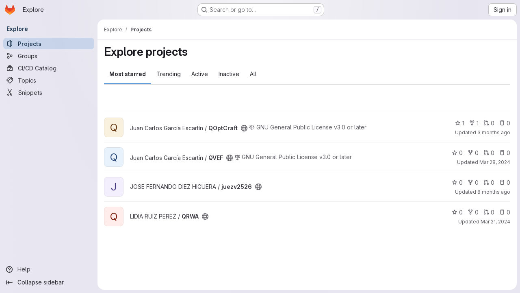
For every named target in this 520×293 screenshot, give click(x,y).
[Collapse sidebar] (48, 282)
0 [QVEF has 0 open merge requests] (488, 152)
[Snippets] (48, 92)
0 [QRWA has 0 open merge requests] (488, 212)
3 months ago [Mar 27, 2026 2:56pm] (493, 132)
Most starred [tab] (127, 73)
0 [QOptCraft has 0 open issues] (504, 123)
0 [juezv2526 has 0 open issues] (504, 182)
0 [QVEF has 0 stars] (457, 152)
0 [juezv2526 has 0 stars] (457, 182)
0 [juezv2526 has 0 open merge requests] (488, 182)
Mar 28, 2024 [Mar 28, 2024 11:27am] (494, 162)
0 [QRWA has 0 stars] (457, 212)
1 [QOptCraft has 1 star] (459, 123)
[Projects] (48, 43)
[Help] (48, 269)
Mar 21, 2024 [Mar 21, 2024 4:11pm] (495, 222)
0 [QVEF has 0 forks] (473, 152)
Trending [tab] (168, 73)
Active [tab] (199, 73)
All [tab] (253, 73)
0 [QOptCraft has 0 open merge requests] (488, 123)
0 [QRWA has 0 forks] (473, 212)
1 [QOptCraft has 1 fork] (474, 123)
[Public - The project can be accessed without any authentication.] (244, 128)
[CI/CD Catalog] (48, 68)
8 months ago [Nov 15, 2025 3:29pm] (493, 192)
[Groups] (48, 55)
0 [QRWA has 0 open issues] (504, 212)
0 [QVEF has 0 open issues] (504, 152)
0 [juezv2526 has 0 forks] (473, 182)
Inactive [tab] (229, 73)
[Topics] (48, 80)
